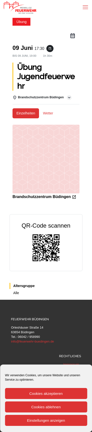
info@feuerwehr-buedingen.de (32, 341)
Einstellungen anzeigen (46, 420)
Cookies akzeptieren (46, 393)
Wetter (48, 113)
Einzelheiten (25, 113)
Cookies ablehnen (46, 407)
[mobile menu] (85, 7)
